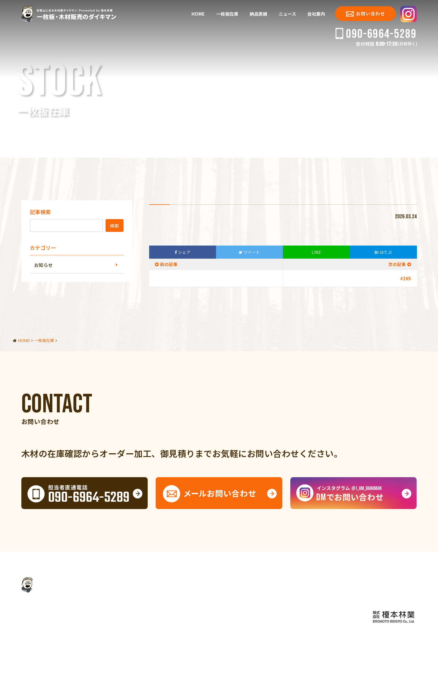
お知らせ (43, 264)
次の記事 (397, 264)
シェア (183, 252)
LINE (316, 252)
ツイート (249, 252)
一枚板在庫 (227, 14)
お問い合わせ (365, 13)
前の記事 (169, 264)
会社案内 (316, 14)
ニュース (287, 14)
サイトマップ (108, 669)
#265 (405, 278)
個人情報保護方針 (74, 669)
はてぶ (383, 252)
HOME (198, 14)
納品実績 (258, 14)
